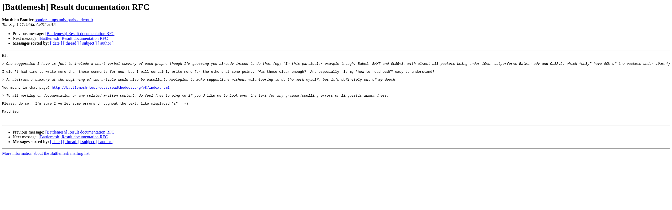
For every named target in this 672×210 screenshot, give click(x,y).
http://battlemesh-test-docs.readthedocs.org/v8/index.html (111, 94)
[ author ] (106, 43)
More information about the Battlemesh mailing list (46, 167)
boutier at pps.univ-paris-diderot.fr (64, 20)
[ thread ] (71, 43)
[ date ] (56, 43)
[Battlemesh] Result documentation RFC (80, 33)
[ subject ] (88, 43)
